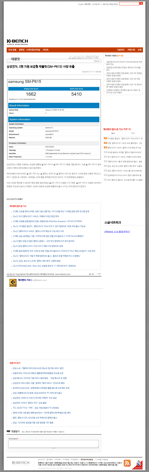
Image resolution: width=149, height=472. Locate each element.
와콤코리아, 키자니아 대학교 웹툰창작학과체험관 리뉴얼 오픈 (37, 373)
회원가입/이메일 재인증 (110, 4)
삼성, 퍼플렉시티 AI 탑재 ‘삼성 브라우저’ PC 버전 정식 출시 (36, 393)
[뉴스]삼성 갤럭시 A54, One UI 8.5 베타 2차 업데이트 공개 (37, 246)
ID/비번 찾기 (96, 4)
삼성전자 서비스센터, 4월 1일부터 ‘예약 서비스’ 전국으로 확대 (37, 383)
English (81, 4)
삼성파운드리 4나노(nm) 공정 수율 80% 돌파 (122, 176)
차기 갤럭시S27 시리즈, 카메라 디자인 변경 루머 (122, 158)
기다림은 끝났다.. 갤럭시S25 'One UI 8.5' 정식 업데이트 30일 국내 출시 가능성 (123, 139)
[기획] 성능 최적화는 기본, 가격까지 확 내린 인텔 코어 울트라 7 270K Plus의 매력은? (47, 236)
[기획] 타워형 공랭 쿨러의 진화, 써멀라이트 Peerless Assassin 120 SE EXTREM (46, 221)
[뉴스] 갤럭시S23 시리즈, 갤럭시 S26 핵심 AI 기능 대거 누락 (37, 231)
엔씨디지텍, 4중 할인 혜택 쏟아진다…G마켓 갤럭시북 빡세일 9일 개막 (41, 413)
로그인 (87, 4)
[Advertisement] (91, 27)
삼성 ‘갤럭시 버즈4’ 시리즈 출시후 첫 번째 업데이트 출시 (123, 171)
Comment (13, 439)
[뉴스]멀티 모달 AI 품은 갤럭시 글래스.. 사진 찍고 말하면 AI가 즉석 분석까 (42, 241)
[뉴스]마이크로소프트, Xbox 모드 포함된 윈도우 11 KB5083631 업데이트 (43, 266)
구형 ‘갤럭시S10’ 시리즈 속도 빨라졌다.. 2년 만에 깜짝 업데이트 (123, 144)
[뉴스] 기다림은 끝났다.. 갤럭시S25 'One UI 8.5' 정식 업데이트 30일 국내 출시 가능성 (48, 226)
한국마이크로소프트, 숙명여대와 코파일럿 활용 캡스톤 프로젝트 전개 (40, 388)
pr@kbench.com (40, 280)
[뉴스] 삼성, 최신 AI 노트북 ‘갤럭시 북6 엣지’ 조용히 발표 (36, 261)
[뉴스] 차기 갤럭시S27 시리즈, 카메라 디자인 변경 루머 (35, 216)
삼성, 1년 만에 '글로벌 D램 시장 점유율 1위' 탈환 (32, 423)
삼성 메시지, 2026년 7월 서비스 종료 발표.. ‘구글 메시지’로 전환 (39, 378)
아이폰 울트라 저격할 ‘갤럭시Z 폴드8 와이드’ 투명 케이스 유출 (123, 153)
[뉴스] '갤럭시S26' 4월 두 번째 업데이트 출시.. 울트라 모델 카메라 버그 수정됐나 (45, 256)
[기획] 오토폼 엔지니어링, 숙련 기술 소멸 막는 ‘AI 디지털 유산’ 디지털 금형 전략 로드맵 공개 (50, 211)
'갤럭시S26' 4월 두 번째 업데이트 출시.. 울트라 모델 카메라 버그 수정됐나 (123, 162)
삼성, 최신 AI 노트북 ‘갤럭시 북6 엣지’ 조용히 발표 (123, 167)
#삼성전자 (13, 199)
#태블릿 (20, 199)
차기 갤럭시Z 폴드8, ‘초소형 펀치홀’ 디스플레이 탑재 (123, 181)
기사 (133, 133)
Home (96, 61)
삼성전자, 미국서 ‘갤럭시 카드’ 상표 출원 (28, 403)
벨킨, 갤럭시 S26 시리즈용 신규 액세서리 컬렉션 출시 (34, 418)
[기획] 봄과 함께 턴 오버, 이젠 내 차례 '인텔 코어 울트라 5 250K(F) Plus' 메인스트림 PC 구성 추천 (53, 251)
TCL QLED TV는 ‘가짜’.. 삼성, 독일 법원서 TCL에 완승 (35, 408)
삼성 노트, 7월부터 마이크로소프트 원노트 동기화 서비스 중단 (37, 368)
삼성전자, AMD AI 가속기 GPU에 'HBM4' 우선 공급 (34, 398)
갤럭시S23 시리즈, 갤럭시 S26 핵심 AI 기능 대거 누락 (122, 148)
